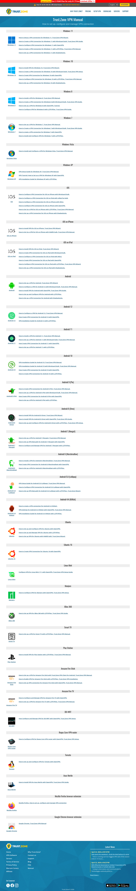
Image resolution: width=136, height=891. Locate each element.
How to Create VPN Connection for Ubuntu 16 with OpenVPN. (40, 551)
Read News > (94, 875)
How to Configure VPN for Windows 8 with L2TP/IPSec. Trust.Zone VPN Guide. (45, 109)
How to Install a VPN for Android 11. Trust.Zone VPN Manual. (39, 336)
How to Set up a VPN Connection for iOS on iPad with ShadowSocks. (42, 268)
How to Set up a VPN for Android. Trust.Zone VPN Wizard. (38, 283)
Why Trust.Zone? (76, 11)
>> (87, 1)
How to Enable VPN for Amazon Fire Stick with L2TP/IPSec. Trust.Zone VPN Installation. (48, 679)
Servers (117, 11)
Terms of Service (12, 862)
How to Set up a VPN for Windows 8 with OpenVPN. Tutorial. (39, 106)
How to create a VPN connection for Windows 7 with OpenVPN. (40, 132)
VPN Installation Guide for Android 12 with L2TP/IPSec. (37, 321)
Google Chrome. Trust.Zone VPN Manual (32, 823)
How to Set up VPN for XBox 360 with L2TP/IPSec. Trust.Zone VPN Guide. (43, 613)
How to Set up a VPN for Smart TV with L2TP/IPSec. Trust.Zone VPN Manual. (44, 634)
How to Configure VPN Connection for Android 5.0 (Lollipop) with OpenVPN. (44, 487)
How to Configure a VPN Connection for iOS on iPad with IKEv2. (40, 256)
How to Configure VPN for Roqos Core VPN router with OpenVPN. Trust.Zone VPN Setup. (49, 739)
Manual (31, 868)
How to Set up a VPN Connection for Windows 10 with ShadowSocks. (42, 83)
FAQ (29, 865)
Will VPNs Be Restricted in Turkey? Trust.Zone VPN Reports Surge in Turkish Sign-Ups (109, 866)
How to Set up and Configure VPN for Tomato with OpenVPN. (40, 762)
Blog (29, 862)
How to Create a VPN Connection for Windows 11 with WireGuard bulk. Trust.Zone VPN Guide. (51, 41)
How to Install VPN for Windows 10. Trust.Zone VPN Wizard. (39, 68)
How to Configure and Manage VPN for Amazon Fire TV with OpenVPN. (43, 698)
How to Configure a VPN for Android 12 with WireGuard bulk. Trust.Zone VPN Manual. (48, 287)
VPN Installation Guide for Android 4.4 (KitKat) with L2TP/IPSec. (40, 513)
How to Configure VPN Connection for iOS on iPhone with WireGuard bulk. (44, 194)
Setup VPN (97, 11)
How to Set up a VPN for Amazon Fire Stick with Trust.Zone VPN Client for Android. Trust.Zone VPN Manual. (55, 675)
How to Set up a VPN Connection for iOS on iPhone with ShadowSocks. (43, 213)
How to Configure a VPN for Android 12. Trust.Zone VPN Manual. (41, 313)
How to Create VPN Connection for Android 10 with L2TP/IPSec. (40, 374)
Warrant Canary (12, 868)
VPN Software (11, 855)
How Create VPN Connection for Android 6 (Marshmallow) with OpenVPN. (44, 464)
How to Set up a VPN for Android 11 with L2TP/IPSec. (37, 347)
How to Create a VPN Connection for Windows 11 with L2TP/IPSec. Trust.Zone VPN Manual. (50, 49)
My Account (124, 4)
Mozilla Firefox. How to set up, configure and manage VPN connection (42, 803)
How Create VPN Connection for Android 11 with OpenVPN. (39, 343)
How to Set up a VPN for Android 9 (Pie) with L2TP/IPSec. (38, 400)
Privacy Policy (11, 865)
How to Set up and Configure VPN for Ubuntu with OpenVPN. (39, 529)
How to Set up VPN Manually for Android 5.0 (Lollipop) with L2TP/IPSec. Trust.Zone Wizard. (50, 491)
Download (107, 11)
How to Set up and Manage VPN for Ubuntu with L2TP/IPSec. (39, 532)
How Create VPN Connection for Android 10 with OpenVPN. (39, 370)
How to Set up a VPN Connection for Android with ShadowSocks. (41, 298)
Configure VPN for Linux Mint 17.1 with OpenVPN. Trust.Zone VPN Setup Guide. (46, 572)
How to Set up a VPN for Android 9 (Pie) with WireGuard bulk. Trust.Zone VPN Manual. (48, 393)
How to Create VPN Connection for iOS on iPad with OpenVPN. (40, 260)
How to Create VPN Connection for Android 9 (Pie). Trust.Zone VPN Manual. (44, 389)
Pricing (88, 11)
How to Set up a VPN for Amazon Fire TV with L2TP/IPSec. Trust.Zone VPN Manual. (47, 702)
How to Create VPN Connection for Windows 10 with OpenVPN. (40, 75)
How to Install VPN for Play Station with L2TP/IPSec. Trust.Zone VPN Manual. (45, 654)
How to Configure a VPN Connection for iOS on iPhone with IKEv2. (41, 202)
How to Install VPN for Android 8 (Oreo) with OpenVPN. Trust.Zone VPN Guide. (45, 419)
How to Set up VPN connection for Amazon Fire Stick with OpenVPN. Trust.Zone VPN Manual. (50, 683)
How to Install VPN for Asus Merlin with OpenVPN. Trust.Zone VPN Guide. (44, 782)
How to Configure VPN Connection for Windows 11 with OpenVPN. (41, 45)
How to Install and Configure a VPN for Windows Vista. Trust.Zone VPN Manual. (46, 151)
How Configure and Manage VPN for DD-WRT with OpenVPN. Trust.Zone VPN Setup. (47, 718)
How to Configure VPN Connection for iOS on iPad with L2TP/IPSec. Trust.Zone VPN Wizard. (50, 264)
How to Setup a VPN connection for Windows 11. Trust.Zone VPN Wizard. (43, 38)
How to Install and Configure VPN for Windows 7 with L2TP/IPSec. (41, 136)
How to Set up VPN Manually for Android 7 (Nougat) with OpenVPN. (42, 442)
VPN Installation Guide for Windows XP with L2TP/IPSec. (38, 179)
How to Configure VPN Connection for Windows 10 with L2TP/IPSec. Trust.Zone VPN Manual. (50, 79)
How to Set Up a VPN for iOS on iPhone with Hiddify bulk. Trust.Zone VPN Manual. (47, 232)
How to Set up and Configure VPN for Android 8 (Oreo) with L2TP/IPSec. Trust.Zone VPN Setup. (51, 423)
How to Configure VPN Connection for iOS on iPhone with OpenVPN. (42, 206)
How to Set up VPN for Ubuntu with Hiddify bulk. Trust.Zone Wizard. (42, 536)
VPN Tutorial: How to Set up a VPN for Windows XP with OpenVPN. (41, 175)
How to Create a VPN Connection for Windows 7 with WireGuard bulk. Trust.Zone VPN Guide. (50, 128)
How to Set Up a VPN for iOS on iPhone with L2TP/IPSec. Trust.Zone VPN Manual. (46, 209)
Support (125, 11)
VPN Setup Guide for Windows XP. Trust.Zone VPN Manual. (39, 172)
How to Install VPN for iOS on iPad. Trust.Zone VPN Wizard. (39, 249)
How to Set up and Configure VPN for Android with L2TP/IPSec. (40, 294)
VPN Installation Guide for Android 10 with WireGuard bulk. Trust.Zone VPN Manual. (47, 366)
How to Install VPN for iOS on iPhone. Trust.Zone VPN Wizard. (40, 228)
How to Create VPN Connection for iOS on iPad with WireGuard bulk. (42, 253)
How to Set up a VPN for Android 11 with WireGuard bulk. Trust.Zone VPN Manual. (47, 340)
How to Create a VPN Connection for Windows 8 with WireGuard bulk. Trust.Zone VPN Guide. (50, 102)
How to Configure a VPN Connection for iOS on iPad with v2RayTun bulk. (43, 198)
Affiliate (9, 871)
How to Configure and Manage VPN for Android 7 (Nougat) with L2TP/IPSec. (44, 445)
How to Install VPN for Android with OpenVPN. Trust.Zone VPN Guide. (42, 290)
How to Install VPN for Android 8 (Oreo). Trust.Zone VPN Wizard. (41, 415)
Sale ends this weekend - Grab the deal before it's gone (110, 854)
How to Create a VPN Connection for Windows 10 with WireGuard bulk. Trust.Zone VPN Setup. (51, 71)
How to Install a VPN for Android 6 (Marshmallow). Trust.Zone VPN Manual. (44, 461)
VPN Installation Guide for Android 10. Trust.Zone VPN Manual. (40, 362)
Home (8, 852)
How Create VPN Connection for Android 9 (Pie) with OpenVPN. (40, 396)
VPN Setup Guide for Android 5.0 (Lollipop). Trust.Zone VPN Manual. (42, 483)
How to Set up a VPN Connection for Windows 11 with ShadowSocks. (42, 53)
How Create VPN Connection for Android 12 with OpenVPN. (39, 317)
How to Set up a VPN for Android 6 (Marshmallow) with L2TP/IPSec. (42, 468)
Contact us (32, 855)
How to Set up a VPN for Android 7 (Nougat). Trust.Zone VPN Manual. (42, 438)
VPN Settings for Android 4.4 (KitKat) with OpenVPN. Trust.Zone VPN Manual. (45, 510)
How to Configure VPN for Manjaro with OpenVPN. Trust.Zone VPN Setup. (44, 593)
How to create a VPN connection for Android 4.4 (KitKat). (38, 506)
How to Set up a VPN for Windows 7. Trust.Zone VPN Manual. (39, 124)
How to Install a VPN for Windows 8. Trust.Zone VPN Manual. (39, 98)
